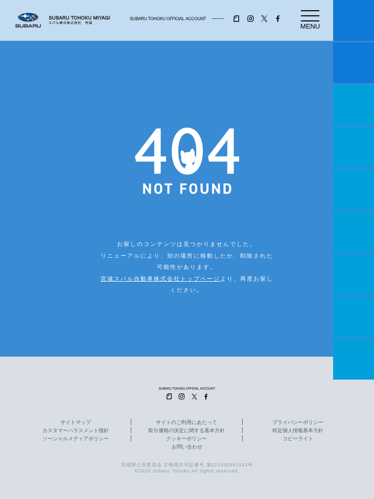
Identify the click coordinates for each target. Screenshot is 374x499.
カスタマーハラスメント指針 (75, 430)
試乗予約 (353, 62)
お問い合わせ (187, 447)
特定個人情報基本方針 (297, 430)
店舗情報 (353, 189)
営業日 (353, 147)
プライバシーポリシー (297, 422)
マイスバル (353, 20)
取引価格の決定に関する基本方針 (186, 430)
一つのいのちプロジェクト (353, 105)
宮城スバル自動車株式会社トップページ (160, 279)
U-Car (353, 232)
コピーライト (298, 438)
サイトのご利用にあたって (186, 422)
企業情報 (353, 316)
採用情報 (353, 359)
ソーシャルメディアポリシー (75, 438)
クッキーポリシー (186, 438)
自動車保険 (353, 274)
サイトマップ (75, 422)
